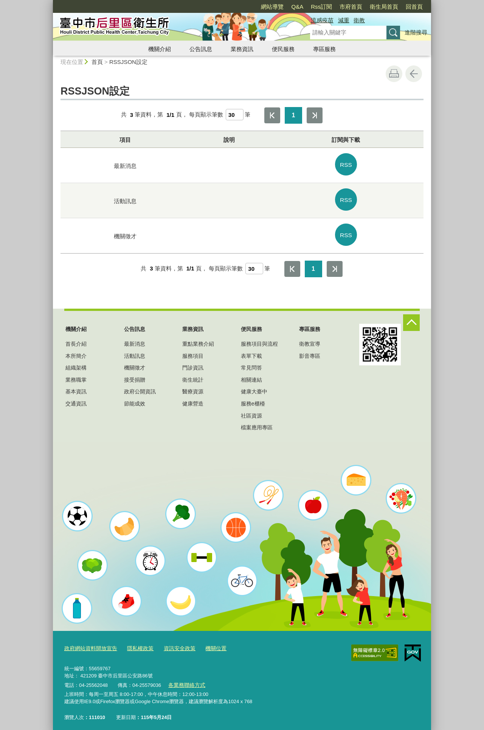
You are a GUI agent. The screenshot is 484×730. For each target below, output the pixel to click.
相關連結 (251, 375)
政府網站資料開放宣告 (88, 643)
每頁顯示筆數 (206, 115)
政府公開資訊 (140, 387)
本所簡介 (76, 351)
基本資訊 (76, 387)
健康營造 (192, 399)
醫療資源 (192, 387)
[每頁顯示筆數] (235, 114)
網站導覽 (272, 6)
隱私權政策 (135, 643)
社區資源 (251, 411)
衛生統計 (192, 375)
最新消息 (134, 340)
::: (49, 3)
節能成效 (134, 399)
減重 (343, 20)
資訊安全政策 (173, 643)
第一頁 (272, 115)
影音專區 (309, 351)
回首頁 (414, 6)
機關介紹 (159, 49)
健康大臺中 (254, 387)
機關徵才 (134, 363)
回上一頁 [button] (413, 73)
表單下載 (251, 351)
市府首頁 (351, 6)
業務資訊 (242, 49)
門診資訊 (192, 363)
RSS (346, 164)
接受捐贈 (134, 375)
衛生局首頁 (384, 6)
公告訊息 (200, 49)
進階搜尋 (416, 32)
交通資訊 (76, 399)
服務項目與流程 (259, 340)
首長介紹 (76, 340)
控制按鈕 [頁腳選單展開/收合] (411, 318)
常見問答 (251, 363)
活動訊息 (134, 351)
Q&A (297, 6)
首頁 (97, 62)
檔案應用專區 (257, 423)
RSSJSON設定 (128, 62)
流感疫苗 (322, 20)
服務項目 (192, 351)
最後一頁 (315, 115)
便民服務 (283, 49)
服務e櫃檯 (253, 399)
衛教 (359, 20)
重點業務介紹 (198, 340)
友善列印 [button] (394, 73)
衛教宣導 (309, 340)
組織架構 (76, 363)
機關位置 (207, 643)
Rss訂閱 (321, 6)
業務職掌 (76, 375)
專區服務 (324, 49)
